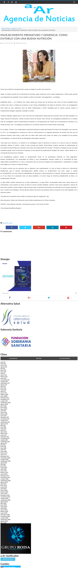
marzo (2, 365)
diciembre (3, 398)
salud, (25, 43)
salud (19, 28)
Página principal (6, 28)
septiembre (4, 383)
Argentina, (19, 43)
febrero (3, 376)
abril (2, 363)
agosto (2, 367)
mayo (2, 372)
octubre (3, 381)
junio (2, 362)
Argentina (14, 28)
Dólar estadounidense (9, 567)
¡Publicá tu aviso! (8, 559)
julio (2, 368)
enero (2, 378)
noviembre (4, 380)
